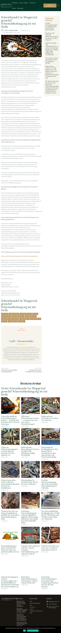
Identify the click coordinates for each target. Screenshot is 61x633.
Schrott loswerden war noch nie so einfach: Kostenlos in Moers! (50, 548)
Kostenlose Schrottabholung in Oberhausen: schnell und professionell (29, 579)
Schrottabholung (30, 316)
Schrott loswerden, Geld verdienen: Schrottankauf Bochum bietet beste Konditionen (10, 484)
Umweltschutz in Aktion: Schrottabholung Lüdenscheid (34, 371)
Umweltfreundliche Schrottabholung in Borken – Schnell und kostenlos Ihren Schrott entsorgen (10, 420)
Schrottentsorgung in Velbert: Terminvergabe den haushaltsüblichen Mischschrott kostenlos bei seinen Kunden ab (10, 581)
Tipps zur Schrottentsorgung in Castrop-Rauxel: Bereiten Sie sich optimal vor (9, 451)
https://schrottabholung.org (12, 295)
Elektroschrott (14, 314)
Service (4, 321)
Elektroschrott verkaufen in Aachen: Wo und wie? (49, 418)
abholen (4, 314)
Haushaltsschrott (26, 314)
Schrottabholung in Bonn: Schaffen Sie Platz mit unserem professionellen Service (10, 549)
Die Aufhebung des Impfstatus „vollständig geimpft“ (9, 371)
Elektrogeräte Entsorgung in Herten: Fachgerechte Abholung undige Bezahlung (30, 451)
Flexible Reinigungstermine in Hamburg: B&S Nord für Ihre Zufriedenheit (51, 26)
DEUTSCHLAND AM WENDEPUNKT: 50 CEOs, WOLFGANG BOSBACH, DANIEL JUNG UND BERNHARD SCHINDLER (51, 48)
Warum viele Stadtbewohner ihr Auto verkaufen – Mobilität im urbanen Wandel (22, 609)
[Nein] (59, 629)
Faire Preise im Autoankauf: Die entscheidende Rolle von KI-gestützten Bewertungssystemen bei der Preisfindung (22, 616)
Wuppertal (21, 321)
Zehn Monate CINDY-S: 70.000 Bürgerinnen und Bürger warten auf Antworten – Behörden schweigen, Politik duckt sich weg (52, 69)
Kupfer (35, 314)
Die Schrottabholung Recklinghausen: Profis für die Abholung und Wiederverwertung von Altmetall (50, 515)
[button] (58, 5)
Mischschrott (6, 316)
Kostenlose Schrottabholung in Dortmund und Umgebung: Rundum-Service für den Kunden (50, 581)
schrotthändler (35, 318)
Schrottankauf (24, 318)
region (14, 316)
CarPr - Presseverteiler (11, 30)
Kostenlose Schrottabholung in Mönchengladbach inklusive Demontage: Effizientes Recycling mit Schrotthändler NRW (29, 517)
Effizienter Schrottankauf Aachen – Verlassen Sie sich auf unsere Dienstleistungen (30, 420)
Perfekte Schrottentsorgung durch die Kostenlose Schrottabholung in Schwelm (49, 484)
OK (24, 630)
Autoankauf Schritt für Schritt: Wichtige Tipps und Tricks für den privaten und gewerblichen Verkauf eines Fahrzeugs (22, 624)
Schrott (21, 316)
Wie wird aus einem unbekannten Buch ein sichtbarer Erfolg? (52, 59)
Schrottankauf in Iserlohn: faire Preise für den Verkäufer (29, 482)
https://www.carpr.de (21, 344)
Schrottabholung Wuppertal (10, 318)
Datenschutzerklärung (33, 630)
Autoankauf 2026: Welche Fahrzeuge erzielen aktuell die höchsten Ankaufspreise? (21, 603)
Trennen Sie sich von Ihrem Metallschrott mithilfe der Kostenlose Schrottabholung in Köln (10, 515)
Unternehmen (12, 321)
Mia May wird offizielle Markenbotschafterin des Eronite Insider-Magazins (51, 36)
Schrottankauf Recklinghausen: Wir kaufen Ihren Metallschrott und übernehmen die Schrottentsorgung (49, 452)
